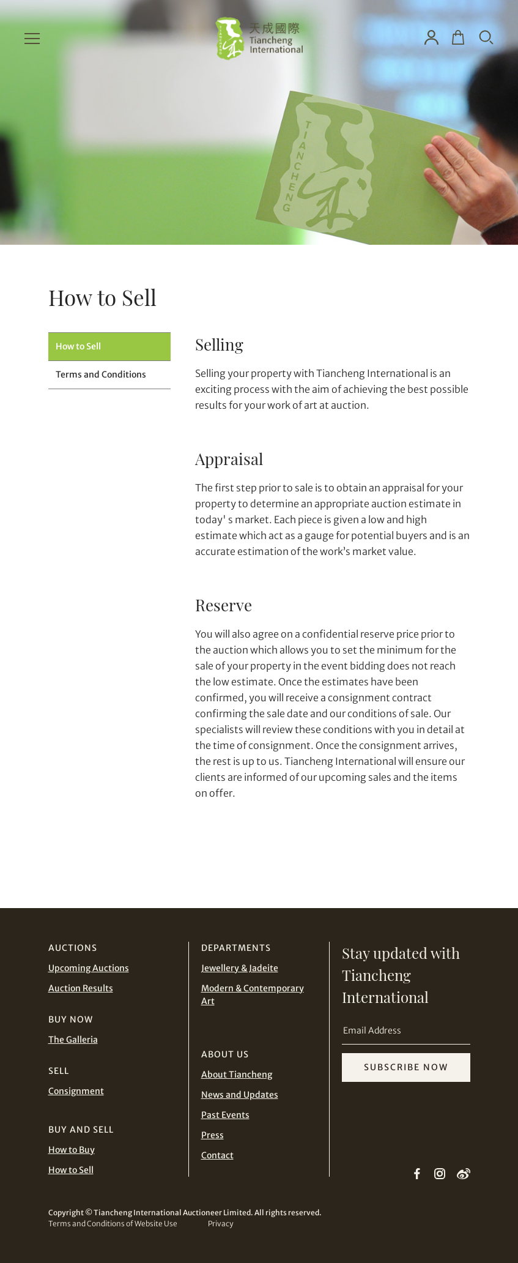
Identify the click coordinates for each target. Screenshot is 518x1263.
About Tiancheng (236, 1074)
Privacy (220, 1223)
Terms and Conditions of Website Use (112, 1223)
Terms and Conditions (101, 374)
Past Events (225, 1114)
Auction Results (80, 988)
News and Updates (239, 1094)
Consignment (76, 1091)
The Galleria (73, 1039)
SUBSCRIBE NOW (406, 1067)
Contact (217, 1155)
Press (212, 1135)
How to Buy (71, 1149)
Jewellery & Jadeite (239, 968)
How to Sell (78, 346)
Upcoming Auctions (88, 968)
